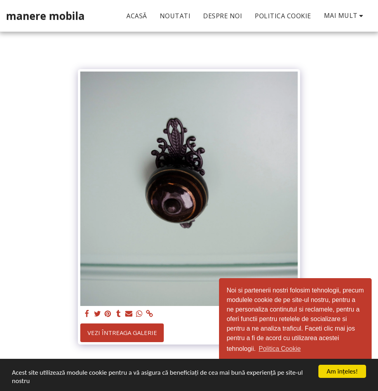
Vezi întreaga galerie (122, 333)
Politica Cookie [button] (280, 348)
